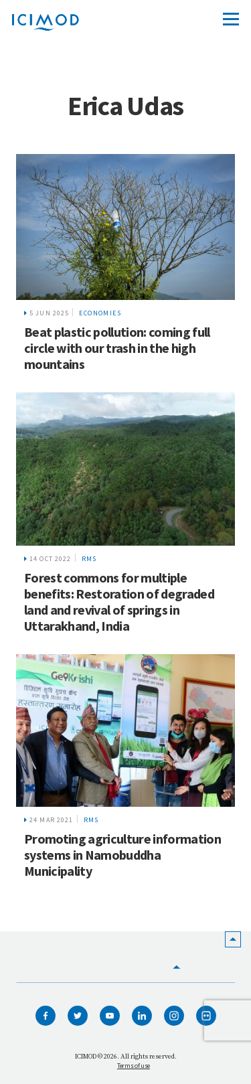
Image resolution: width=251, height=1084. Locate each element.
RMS (89, 558)
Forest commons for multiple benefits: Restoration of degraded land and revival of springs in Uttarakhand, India (119, 601)
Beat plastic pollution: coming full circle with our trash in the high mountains (117, 347)
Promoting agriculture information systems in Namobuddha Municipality (122, 854)
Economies (100, 313)
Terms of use (133, 1065)
